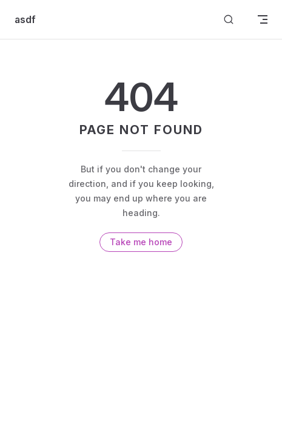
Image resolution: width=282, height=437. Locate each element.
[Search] (228, 19)
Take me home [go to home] (141, 242)
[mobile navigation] (262, 19)
